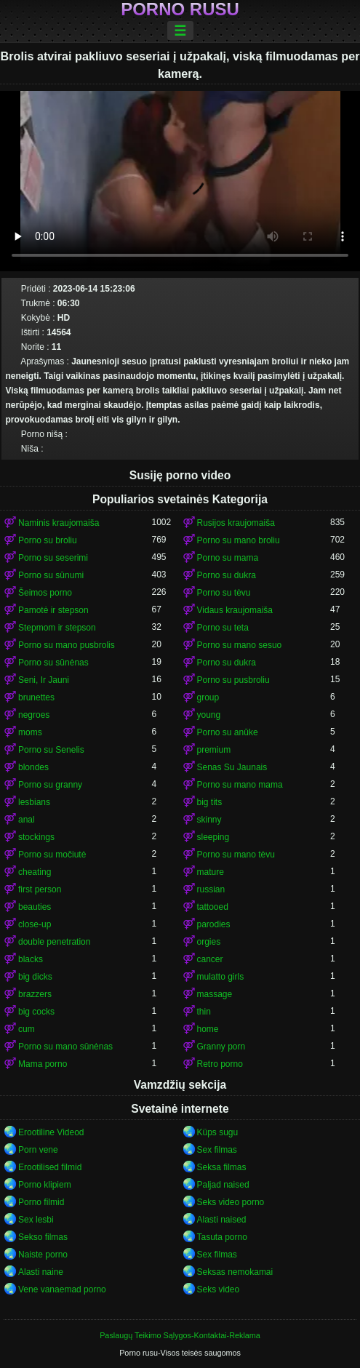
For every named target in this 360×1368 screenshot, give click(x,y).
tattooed (212, 907)
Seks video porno (231, 1202)
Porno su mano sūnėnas (65, 1046)
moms (30, 732)
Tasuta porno (222, 1237)
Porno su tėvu (224, 593)
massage (215, 994)
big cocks (36, 1012)
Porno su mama (228, 558)
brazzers (35, 994)
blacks (30, 959)
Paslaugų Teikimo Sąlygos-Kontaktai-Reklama (180, 1335)
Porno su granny (50, 785)
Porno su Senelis (51, 750)
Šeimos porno (45, 593)
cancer (210, 959)
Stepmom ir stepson (57, 628)
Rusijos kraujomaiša (236, 523)
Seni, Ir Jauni (43, 680)
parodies (214, 924)
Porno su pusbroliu (233, 680)
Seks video (218, 1289)
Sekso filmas (43, 1237)
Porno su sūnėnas (53, 662)
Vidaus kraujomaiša (235, 610)
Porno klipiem (44, 1185)
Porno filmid (41, 1202)
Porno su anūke (227, 732)
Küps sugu (218, 1132)
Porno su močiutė (52, 854)
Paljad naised (223, 1185)
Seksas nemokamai (235, 1272)
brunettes (36, 697)
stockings (36, 837)
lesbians (34, 802)
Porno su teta (223, 628)
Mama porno (42, 1064)
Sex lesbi (36, 1220)
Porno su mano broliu (238, 540)
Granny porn (221, 1046)
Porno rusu (180, 9)
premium (214, 750)
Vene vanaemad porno (62, 1289)
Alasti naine (40, 1272)
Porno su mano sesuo (239, 645)
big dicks (35, 977)
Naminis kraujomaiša (58, 523)
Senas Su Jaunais (232, 767)
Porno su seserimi (53, 558)
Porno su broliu (47, 540)
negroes (33, 715)
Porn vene (38, 1150)
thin (204, 1012)
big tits (210, 802)
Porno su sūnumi (51, 575)
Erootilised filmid (49, 1167)
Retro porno (220, 1064)
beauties (34, 907)
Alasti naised (222, 1220)
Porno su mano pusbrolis (66, 645)
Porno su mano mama (240, 785)
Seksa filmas (222, 1167)
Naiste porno (43, 1254)
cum (26, 1029)
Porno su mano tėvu (236, 854)
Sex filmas (217, 1150)
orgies (209, 942)
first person (39, 889)
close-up (34, 924)
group (208, 697)
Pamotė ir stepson (53, 610)
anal (26, 820)
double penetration (54, 942)
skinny (209, 820)
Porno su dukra (226, 575)
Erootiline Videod (51, 1132)
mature (210, 872)
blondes (33, 767)
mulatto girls (220, 977)
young (209, 715)
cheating (34, 872)
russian (211, 889)
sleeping (213, 837)
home (208, 1029)
